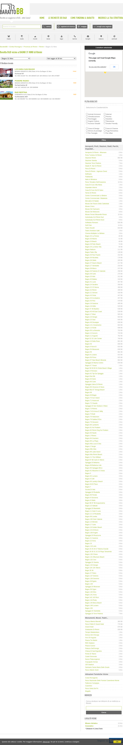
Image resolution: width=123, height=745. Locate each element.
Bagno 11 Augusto (91, 336)
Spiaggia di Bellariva (92, 462)
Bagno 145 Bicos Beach (93, 603)
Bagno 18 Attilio (90, 306)
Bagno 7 (88, 487)
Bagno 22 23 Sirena (92, 287)
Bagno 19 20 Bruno (91, 530)
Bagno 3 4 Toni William (93, 457)
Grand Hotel (89, 627)
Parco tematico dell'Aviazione (95, 182)
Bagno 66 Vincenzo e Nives (94, 387)
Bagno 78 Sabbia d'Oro (93, 419)
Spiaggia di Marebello (92, 508)
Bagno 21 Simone (91, 293)
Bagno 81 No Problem (92, 427)
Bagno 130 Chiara (91, 554)
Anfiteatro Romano (91, 222)
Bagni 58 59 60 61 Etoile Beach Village (98, 368)
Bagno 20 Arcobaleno (92, 298)
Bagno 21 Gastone (91, 538)
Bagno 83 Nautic (91, 433)
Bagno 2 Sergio (90, 446)
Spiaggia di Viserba (92, 562)
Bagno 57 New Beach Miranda (95, 360)
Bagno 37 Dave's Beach (93, 263)
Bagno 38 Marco (90, 268)
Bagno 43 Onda (90, 295)
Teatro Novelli (90, 228)
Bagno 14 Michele (91, 522)
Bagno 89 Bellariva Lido (93, 465)
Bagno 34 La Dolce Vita (93, 247)
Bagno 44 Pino (90, 301)
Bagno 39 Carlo (90, 274)
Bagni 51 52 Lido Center (93, 338)
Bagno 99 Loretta (91, 516)
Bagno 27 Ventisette (92, 266)
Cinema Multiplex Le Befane (94, 233)
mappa (83, 26)
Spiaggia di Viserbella (92, 611)
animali (114, 39)
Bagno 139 (89, 584)
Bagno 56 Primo (90, 357)
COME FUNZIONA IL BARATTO (82, 18)
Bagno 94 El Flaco (91, 484)
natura (101, 39)
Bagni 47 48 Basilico (92, 309)
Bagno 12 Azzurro (91, 333)
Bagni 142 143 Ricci (92, 597)
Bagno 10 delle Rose (92, 341)
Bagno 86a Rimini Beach (93, 454)
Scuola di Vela (90, 489)
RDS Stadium (90, 643)
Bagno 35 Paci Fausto (92, 255)
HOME (42, 18)
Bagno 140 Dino (90, 592)
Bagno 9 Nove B (90, 347)
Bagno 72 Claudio (91, 403)
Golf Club (88, 225)
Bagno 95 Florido (91, 495)
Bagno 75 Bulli (90, 414)
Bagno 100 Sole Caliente (93, 519)
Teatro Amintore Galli (92, 231)
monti (35, 39)
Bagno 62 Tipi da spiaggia (94, 373)
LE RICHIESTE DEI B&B (57, 18)
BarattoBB (4, 47)
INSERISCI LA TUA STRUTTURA (110, 18)
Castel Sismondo (91, 656)
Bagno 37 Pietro (90, 573)
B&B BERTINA (21, 92)
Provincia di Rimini (30, 47)
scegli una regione (104, 26)
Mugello (88, 691)
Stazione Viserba (91, 160)
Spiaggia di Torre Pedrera (94, 614)
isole (22, 39)
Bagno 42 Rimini (90, 290)
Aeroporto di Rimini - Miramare (95, 152)
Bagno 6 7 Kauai (91, 365)
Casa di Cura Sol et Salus (94, 190)
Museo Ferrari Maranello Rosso (96, 214)
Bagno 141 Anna (91, 595)
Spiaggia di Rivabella (92, 492)
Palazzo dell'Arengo (92, 648)
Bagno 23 (88, 543)
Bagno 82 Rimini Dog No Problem (96, 430)
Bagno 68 (88, 392)
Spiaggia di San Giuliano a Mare (96, 406)
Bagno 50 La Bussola (92, 330)
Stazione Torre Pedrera (93, 163)
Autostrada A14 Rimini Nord (94, 220)
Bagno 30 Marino (91, 239)
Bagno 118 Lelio (90, 546)
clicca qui (46, 742)
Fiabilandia (89, 177)
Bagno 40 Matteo (91, 279)
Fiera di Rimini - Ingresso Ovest (96, 171)
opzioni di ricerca (68, 26)
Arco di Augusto (90, 638)
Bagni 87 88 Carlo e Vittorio (94, 460)
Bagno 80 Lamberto (92, 425)
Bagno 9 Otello (90, 500)
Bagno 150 (89, 608)
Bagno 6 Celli (89, 479)
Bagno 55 (88, 352)
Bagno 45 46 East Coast (93, 311)
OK (117, 742)
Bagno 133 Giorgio (91, 565)
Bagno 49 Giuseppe (92, 322)
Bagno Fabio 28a (91, 252)
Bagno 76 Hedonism (92, 417)
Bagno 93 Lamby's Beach (94, 481)
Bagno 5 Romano (91, 371)
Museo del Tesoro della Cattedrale (97, 204)
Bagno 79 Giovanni (91, 422)
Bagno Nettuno (90, 249)
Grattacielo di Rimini (92, 629)
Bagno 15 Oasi (90, 320)
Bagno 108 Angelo (91, 533)
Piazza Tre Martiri (91, 640)
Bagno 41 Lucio (90, 282)
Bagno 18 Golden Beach (93, 527)
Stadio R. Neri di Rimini (93, 166)
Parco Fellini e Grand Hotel (94, 624)
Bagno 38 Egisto (90, 581)
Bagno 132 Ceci (90, 560)
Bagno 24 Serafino (91, 284)
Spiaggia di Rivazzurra (93, 535)
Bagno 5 (88, 473)
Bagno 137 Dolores (91, 576)
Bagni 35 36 (89, 570)
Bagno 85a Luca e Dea (93, 444)
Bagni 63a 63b (90, 376)
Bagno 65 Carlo (90, 382)
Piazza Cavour (90, 646)
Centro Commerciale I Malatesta (96, 198)
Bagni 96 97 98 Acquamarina (95, 503)
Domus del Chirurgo (92, 635)
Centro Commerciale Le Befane (96, 195)
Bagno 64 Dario (90, 379)
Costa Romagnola (91, 678)
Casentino (88, 686)
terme (75, 39)
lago (61, 39)
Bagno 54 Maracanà (92, 349)
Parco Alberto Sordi (91, 670)
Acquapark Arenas (91, 662)
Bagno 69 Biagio (90, 395)
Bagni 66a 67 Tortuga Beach (95, 390)
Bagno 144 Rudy (91, 600)
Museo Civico (89, 206)
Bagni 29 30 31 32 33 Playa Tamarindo (98, 551)
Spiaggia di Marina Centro (94, 363)
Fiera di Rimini (90, 169)
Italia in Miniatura (91, 179)
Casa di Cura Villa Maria (93, 185)
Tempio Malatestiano (92, 632)
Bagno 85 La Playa (91, 441)
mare (9, 39)
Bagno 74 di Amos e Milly (94, 411)
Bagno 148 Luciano (91, 605)
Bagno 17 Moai (90, 314)
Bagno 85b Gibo (90, 449)
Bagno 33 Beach (91, 241)
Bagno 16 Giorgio (91, 317)
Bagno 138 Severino (92, 578)
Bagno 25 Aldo (90, 276)
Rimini (41, 47)
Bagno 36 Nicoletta (91, 258)
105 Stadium (89, 665)
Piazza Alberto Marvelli (93, 621)
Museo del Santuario (92, 209)
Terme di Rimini (90, 193)
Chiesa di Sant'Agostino (93, 651)
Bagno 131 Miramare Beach (94, 557)
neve (48, 39)
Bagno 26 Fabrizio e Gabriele (95, 271)
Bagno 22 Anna (90, 541)
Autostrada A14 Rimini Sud (94, 217)
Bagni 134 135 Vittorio (92, 568)
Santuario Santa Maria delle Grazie (97, 667)
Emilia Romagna (15, 47)
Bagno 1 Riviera (90, 436)
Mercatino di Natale (92, 201)
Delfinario (88, 174)
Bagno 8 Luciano (91, 355)
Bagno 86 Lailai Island (92, 452)
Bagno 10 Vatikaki (91, 506)
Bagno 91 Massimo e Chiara (95, 471)
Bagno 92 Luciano (91, 476)
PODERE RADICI (22, 81)
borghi (88, 39)
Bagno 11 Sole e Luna (93, 511)
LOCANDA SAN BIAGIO (25, 69)
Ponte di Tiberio (90, 654)
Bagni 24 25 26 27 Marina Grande (96, 549)
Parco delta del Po (91, 688)
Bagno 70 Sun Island (92, 398)
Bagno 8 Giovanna (91, 498)
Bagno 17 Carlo (90, 525)
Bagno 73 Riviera (91, 409)
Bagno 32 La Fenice (92, 236)
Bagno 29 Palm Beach (92, 244)
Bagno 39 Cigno (90, 589)
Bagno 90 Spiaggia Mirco (93, 468)
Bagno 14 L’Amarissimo (93, 325)
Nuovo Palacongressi (92, 659)
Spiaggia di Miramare (92, 587)
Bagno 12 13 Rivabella (93, 514)
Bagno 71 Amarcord (92, 400)
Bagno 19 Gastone (91, 303)
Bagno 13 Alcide (90, 328)
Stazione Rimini (90, 158)
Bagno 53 (88, 344)
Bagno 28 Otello (90, 260)
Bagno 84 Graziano (91, 438)
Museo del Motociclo (92, 212)
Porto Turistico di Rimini (93, 155)
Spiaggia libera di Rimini (93, 384)
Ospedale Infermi (91, 187)
